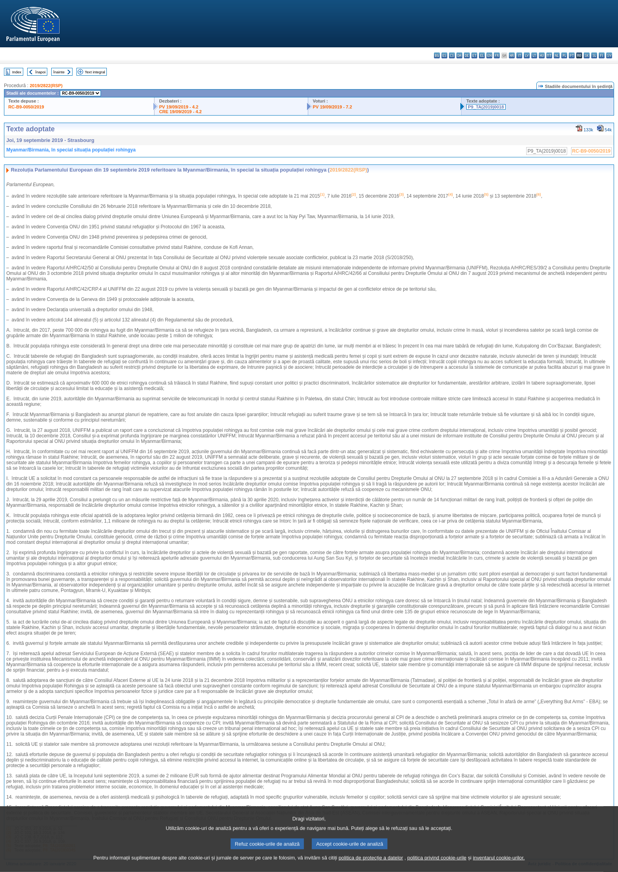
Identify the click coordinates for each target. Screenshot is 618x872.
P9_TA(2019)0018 (486, 107)
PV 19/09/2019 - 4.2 (179, 107)
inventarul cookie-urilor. (499, 866)
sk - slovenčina (587, 55)
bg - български (437, 55)
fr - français (497, 55)
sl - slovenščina (594, 55)
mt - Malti (549, 55)
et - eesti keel (474, 55)
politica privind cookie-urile (436, 866)
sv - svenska (609, 55)
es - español (444, 55)
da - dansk (459, 55)
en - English (489, 55)
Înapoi (40, 72)
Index (16, 72)
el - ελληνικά (482, 55)
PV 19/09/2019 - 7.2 (332, 107)
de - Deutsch (467, 55)
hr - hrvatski (512, 55)
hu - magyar (542, 55)
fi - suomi (602, 55)
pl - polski (564, 55)
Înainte (59, 72)
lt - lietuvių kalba (534, 55)
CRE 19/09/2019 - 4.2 (180, 111)
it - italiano (519, 55)
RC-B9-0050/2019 (26, 107)
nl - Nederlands (557, 55)
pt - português (572, 55)
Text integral (95, 72)
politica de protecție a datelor (371, 866)
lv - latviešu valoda (527, 55)
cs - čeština (452, 55)
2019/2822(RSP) (46, 85)
